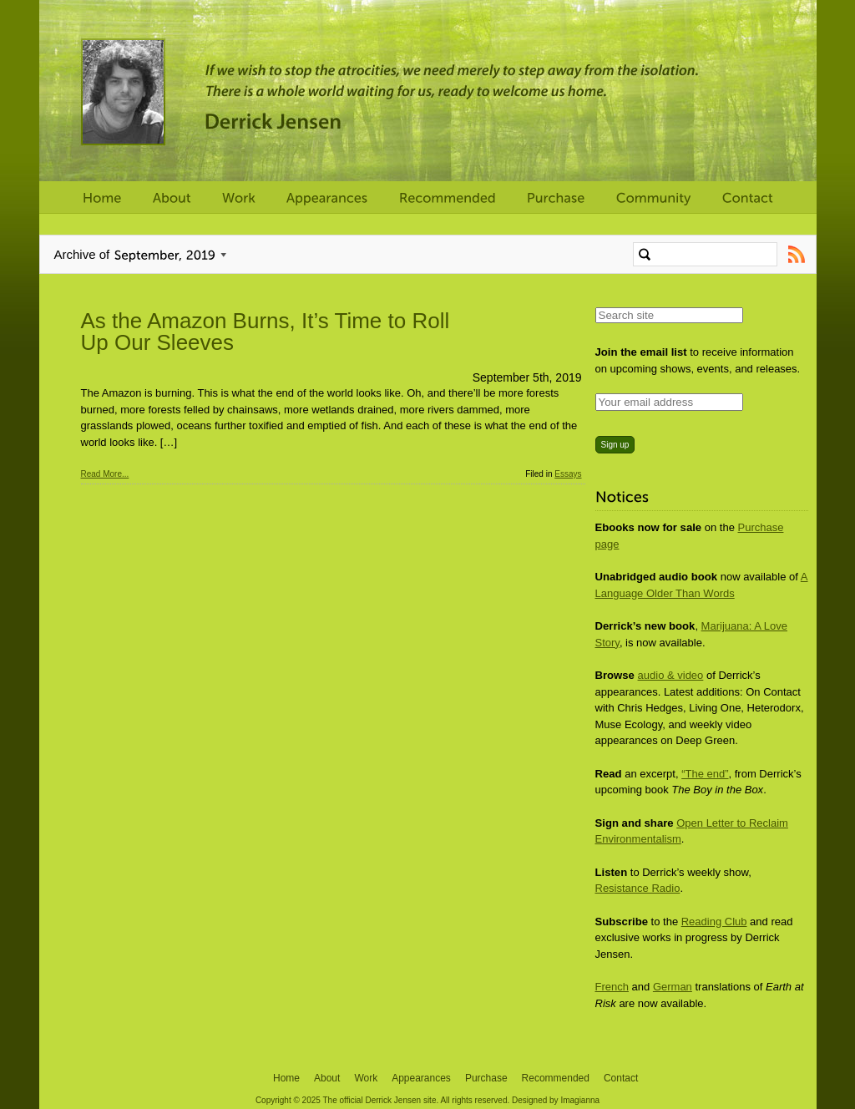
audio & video (671, 675)
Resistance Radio (637, 888)
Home (286, 1078)
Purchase (486, 1078)
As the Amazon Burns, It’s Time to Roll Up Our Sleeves (265, 331)
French (612, 986)
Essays (567, 474)
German (672, 986)
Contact (621, 1078)
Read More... (105, 474)
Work (365, 1078)
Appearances (421, 1078)
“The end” (704, 773)
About (327, 1078)
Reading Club (714, 921)
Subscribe (797, 254)
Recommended (555, 1078)
